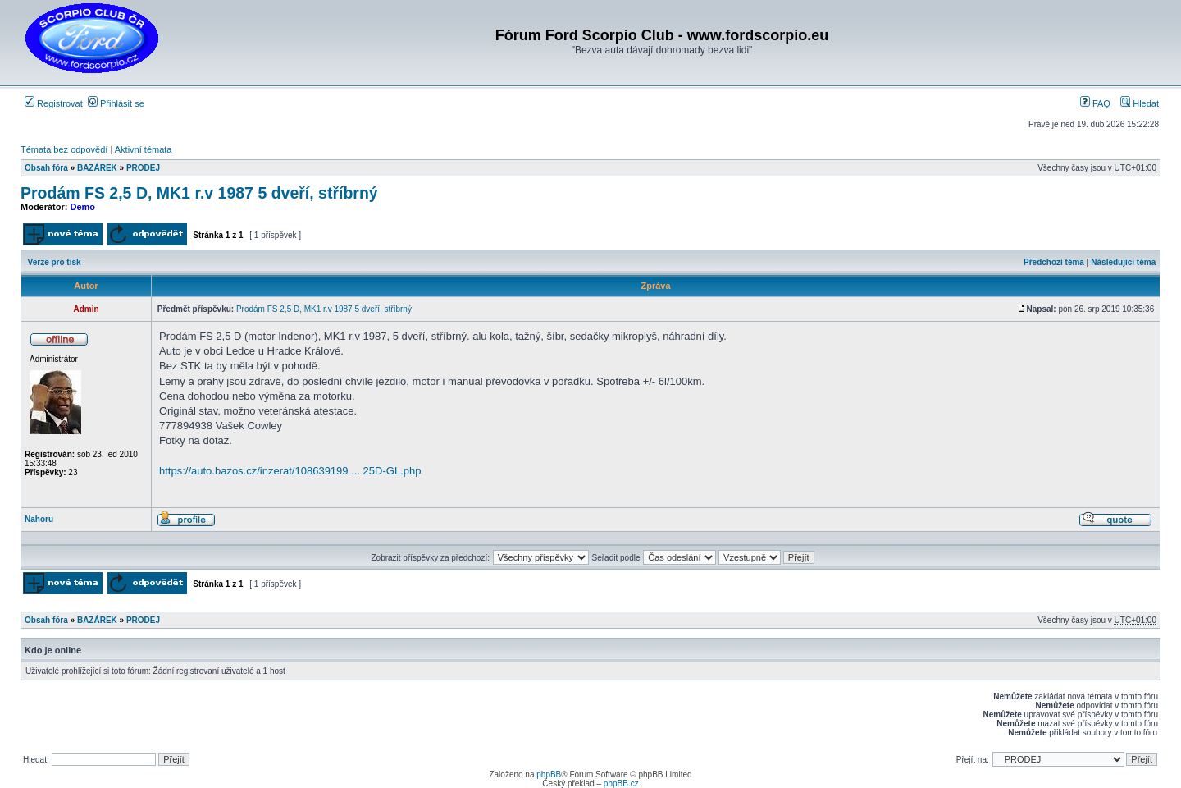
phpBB (548, 774)
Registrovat (54, 103)
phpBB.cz (621, 783)
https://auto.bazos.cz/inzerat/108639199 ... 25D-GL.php (290, 471)
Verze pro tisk (54, 262)
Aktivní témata (143, 149)
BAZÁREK (97, 167)
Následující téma (1123, 262)
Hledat (1139, 103)
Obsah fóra (46, 167)
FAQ (1095, 103)
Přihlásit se (116, 103)
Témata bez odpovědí (64, 149)
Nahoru (39, 519)
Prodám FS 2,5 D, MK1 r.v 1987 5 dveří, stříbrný (199, 193)
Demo (83, 207)
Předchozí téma (1054, 262)
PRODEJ (143, 167)
